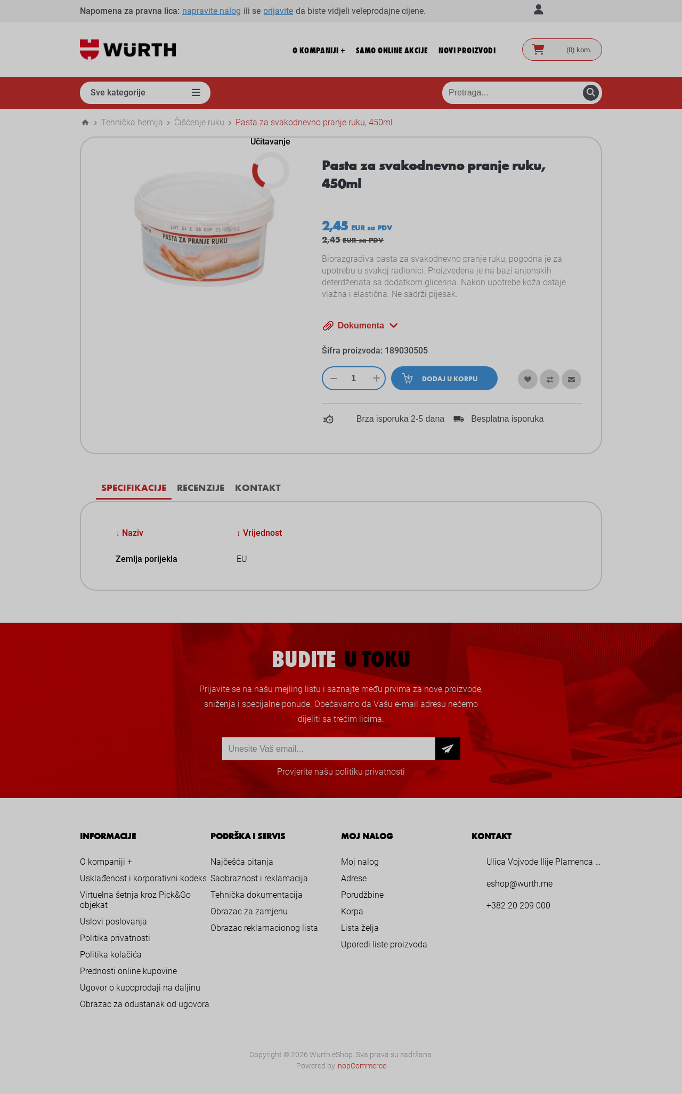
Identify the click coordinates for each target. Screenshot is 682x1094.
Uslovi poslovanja (113, 921)
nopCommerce (362, 1065)
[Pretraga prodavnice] (522, 93)
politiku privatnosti (370, 772)
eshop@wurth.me (519, 884)
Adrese (354, 878)
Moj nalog (360, 862)
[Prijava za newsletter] (328, 748)
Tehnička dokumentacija (256, 895)
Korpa (352, 911)
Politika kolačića (111, 955)
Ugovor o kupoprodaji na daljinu (140, 988)
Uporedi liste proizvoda (384, 944)
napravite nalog (211, 11)
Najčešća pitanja (241, 862)
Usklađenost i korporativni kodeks (143, 878)
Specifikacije (133, 487)
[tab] (134, 488)
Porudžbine (362, 895)
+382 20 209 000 (518, 905)
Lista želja (360, 928)
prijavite (278, 11)
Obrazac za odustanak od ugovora (144, 1004)
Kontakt (257, 487)
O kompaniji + (106, 862)
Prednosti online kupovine (128, 971)
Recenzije (200, 487)
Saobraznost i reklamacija (259, 878)
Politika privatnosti (115, 938)
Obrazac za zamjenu (249, 911)
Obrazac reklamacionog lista (264, 928)
